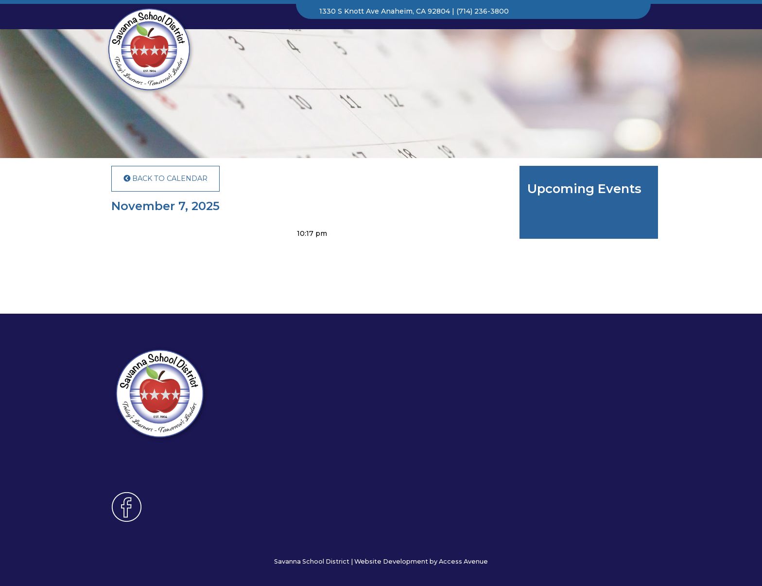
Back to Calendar (165, 178)
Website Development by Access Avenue (421, 561)
